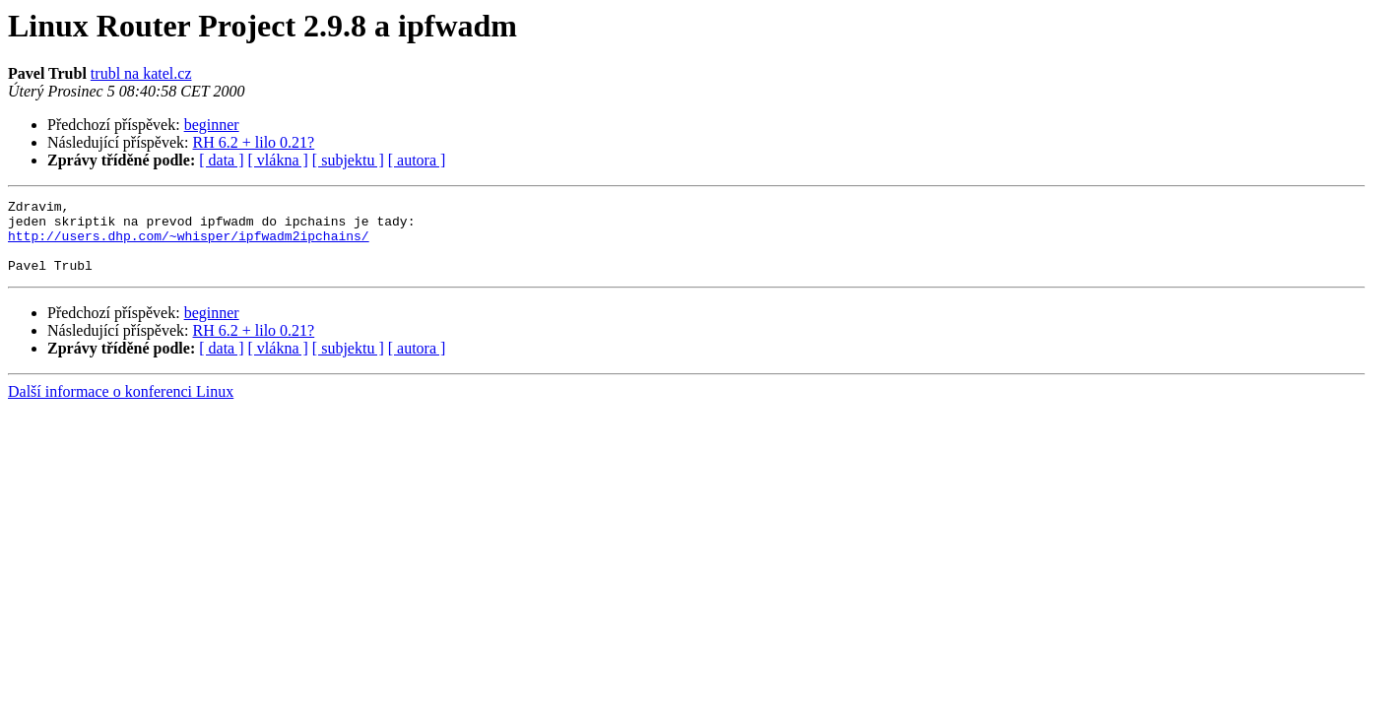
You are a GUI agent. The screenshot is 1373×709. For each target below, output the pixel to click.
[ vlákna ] (278, 160)
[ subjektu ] (348, 160)
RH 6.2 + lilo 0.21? (254, 142)
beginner (211, 124)
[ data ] (221, 160)
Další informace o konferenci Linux (120, 406)
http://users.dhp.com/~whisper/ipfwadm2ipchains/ (188, 244)
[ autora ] (417, 160)
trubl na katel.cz (141, 73)
